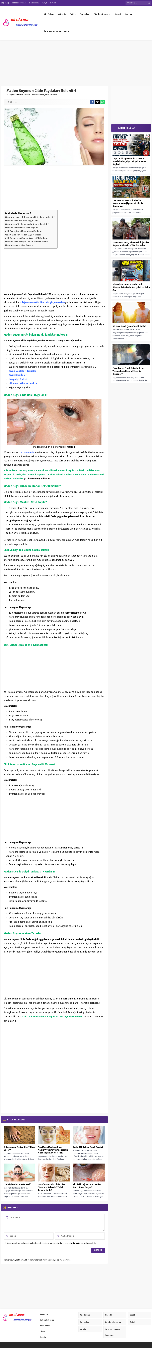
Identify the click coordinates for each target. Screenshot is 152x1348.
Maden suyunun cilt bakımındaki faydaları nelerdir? (30, 217)
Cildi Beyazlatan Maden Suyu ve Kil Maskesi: (26, 238)
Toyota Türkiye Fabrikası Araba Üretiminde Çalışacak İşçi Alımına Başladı (129, 161)
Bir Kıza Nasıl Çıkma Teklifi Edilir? (129, 326)
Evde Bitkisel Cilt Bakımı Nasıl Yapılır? (55, 470)
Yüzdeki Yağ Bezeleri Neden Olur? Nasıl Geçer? (87, 1186)
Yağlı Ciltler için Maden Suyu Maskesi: (23, 234)
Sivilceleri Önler (17, 375)
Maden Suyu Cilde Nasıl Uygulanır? (21, 220)
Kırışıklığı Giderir (18, 379)
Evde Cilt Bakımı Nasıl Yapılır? (88, 1147)
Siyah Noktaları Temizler (22, 371)
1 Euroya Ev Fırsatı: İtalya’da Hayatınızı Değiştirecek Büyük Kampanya (127, 203)
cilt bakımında (26, 452)
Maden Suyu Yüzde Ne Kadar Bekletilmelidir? (27, 224)
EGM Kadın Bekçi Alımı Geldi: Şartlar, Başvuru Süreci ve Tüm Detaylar (131, 244)
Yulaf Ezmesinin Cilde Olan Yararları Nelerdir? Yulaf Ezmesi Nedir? (51, 1187)
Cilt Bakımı (19, 95)
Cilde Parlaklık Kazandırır (23, 383)
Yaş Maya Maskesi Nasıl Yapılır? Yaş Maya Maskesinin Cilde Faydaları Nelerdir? (53, 1150)
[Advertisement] (76, 61)
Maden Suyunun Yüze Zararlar (19, 245)
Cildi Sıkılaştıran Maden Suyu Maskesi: (23, 231)
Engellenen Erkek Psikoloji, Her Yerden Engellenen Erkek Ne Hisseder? (128, 371)
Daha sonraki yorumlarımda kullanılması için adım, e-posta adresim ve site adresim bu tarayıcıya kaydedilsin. (51, 1243)
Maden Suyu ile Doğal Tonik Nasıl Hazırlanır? (26, 241)
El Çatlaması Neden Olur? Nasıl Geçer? (19, 1148)
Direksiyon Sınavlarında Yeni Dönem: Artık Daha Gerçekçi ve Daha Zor (131, 287)
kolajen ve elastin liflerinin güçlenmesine (42, 302)
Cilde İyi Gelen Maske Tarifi (17, 1184)
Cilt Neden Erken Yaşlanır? (18, 470)
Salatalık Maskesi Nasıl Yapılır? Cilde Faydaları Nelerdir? (53, 1016)
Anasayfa (10, 95)
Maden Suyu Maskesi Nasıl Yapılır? (21, 227)
